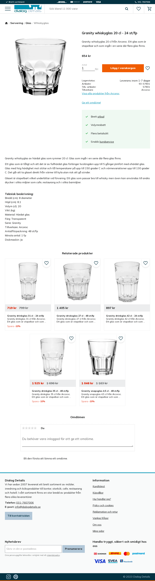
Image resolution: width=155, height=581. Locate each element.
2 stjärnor (26, 428)
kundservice (107, 141)
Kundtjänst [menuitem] (99, 486)
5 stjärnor (35, 428)
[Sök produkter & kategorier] (85, 8)
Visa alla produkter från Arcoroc (100, 93)
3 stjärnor (29, 428)
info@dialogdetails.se (28, 506)
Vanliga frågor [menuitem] (101, 518)
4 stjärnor (32, 428)
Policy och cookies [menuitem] (103, 505)
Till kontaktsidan (19, 515)
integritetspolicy (53, 555)
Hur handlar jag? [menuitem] (102, 499)
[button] (8, 9)
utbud (101, 116)
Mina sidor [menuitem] (98, 531)
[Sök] (126, 8)
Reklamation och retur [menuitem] (105, 511)
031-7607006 (25, 502)
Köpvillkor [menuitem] (98, 492)
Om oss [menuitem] (97, 524)
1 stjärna (23, 428)
